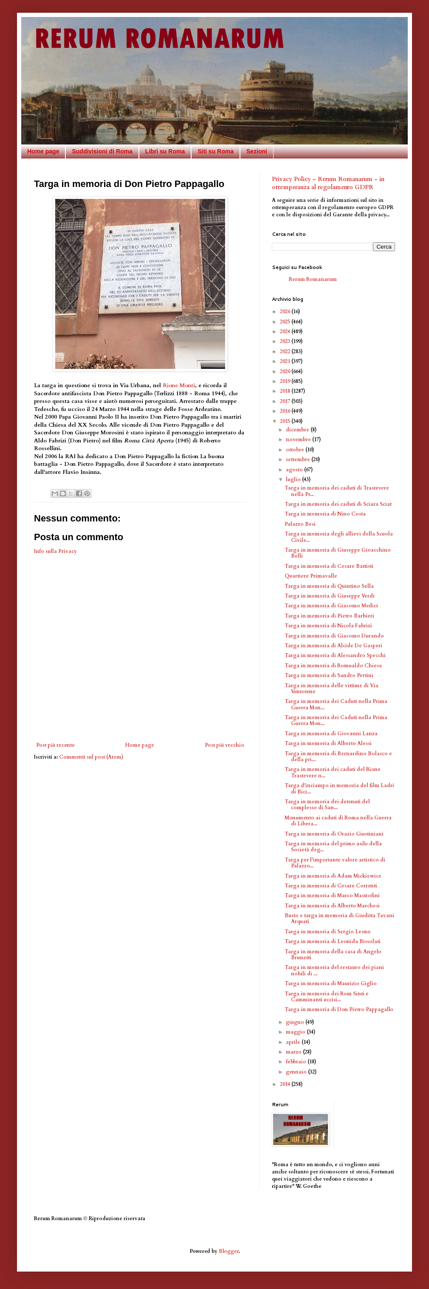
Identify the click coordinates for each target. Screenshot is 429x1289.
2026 (285, 311)
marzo (294, 1051)
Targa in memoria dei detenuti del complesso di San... (327, 804)
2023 (285, 341)
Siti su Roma (216, 151)
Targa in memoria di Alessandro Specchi (335, 655)
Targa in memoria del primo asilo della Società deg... (333, 846)
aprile (294, 1042)
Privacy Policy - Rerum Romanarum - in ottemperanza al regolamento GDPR (328, 183)
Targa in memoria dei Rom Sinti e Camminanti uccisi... (327, 996)
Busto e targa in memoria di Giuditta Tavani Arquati (339, 918)
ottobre (295, 449)
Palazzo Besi (300, 524)
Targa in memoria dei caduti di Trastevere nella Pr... (337, 490)
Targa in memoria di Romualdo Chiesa (333, 665)
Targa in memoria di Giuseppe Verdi (330, 595)
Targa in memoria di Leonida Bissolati (333, 941)
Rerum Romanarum (313, 279)
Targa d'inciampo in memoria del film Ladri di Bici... (339, 788)
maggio (296, 1031)
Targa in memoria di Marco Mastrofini (332, 895)
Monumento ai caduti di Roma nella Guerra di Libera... (338, 820)
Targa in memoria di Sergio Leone (328, 931)
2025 (285, 321)
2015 (285, 421)
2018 (285, 391)
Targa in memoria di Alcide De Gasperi (333, 645)
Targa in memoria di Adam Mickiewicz (333, 876)
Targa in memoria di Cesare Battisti (329, 566)
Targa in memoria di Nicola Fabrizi (328, 625)
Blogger (229, 1251)
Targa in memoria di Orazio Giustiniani (334, 833)
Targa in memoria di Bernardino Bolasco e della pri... (338, 756)
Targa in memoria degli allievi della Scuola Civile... (339, 536)
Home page (43, 151)
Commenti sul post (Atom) (91, 757)
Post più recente (55, 745)
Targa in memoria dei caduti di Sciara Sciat (338, 504)
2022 (285, 351)
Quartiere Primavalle (311, 575)
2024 (285, 331)
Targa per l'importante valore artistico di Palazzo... (335, 862)
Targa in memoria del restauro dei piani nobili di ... (334, 970)
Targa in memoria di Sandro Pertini (329, 675)
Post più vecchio (224, 745)
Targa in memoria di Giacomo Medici (331, 605)
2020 (285, 371)
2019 (285, 381)
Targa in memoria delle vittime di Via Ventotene (331, 688)
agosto (295, 469)
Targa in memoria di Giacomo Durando (334, 635)
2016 (285, 411)
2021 (285, 361)
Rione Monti (179, 385)
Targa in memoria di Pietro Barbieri (329, 615)
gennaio (297, 1071)
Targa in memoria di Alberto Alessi (328, 743)
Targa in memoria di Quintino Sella (329, 586)
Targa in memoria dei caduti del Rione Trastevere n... (333, 772)
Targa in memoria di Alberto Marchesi (332, 905)
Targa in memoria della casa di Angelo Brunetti (333, 954)
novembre (299, 439)
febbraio (297, 1061)
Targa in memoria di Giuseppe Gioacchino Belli (338, 553)
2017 (285, 401)
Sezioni (256, 151)
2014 (285, 1084)
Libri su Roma (165, 151)
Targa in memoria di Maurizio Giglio (331, 983)
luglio (294, 479)
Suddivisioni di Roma (102, 151)
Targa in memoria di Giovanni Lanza (331, 733)
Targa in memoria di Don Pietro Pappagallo (339, 1009)
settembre (298, 459)
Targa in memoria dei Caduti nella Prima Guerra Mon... (336, 704)
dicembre (298, 429)
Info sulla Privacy (55, 551)
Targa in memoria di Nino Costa (325, 513)
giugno (295, 1022)
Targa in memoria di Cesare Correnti (331, 885)
